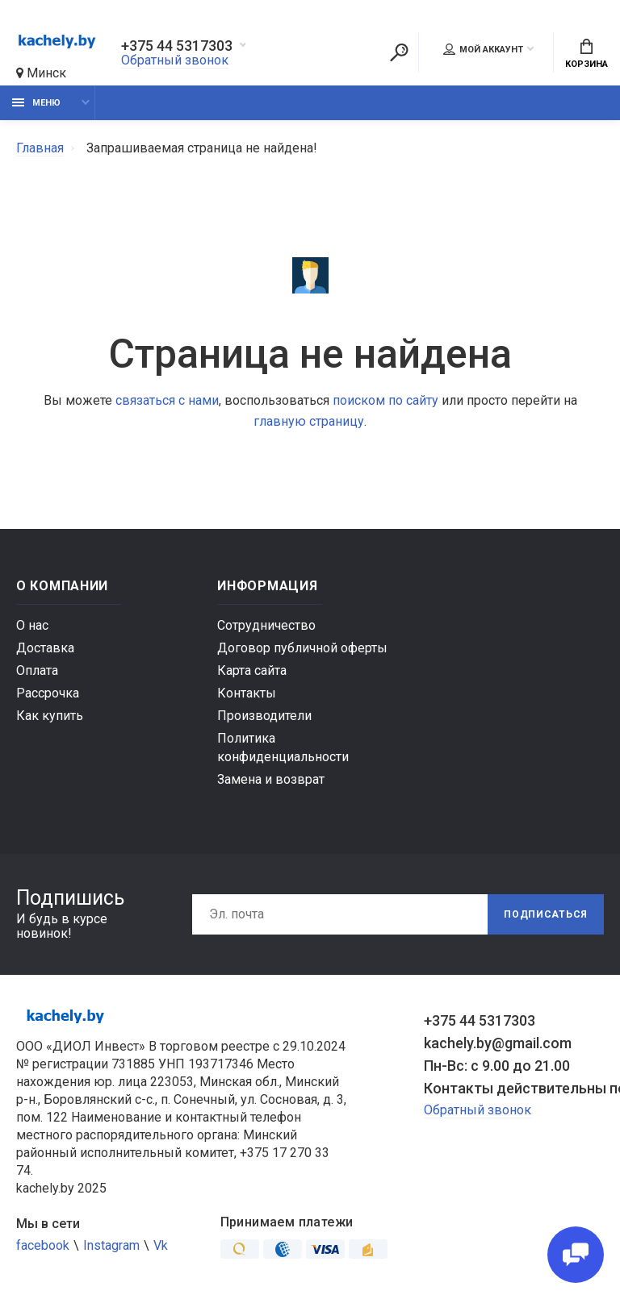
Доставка (45, 648)
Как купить (49, 715)
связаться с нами (167, 400)
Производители (264, 715)
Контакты (246, 693)
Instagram (111, 1245)
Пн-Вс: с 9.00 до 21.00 (497, 1065)
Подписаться (546, 914)
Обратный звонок (174, 60)
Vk (160, 1245)
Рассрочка (47, 693)
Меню (36, 103)
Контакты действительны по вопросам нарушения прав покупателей (514, 1088)
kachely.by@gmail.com (498, 1043)
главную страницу (308, 421)
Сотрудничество (266, 625)
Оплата (37, 670)
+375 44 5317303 (176, 46)
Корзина (586, 54)
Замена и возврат (271, 779)
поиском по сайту (385, 400)
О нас (32, 625)
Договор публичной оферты (302, 648)
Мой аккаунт (483, 49)
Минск (41, 73)
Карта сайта (252, 670)
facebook (42, 1245)
